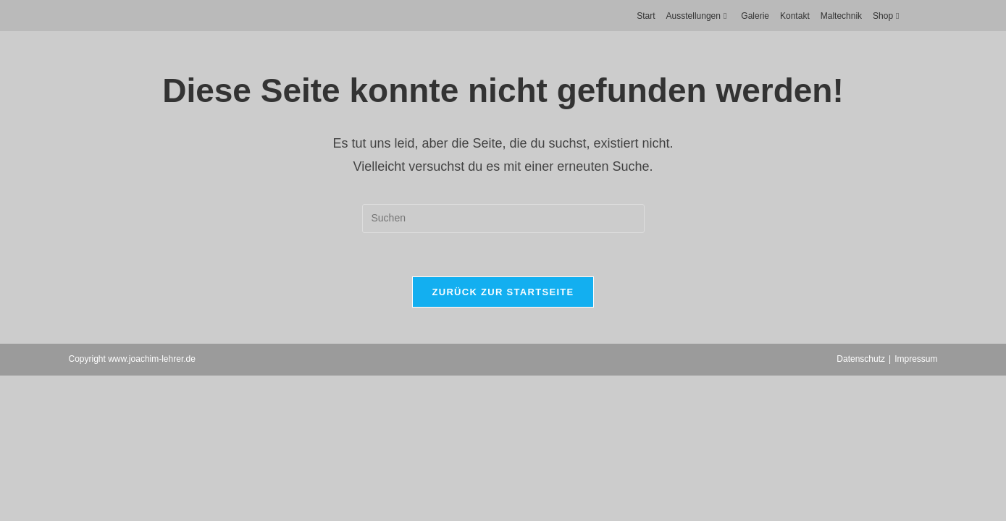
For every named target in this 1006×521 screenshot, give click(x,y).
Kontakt (795, 16)
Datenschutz (861, 359)
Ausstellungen (698, 16)
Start (646, 16)
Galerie (755, 16)
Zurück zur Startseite (503, 292)
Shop (887, 16)
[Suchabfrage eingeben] (503, 218)
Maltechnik (841, 16)
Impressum (915, 359)
